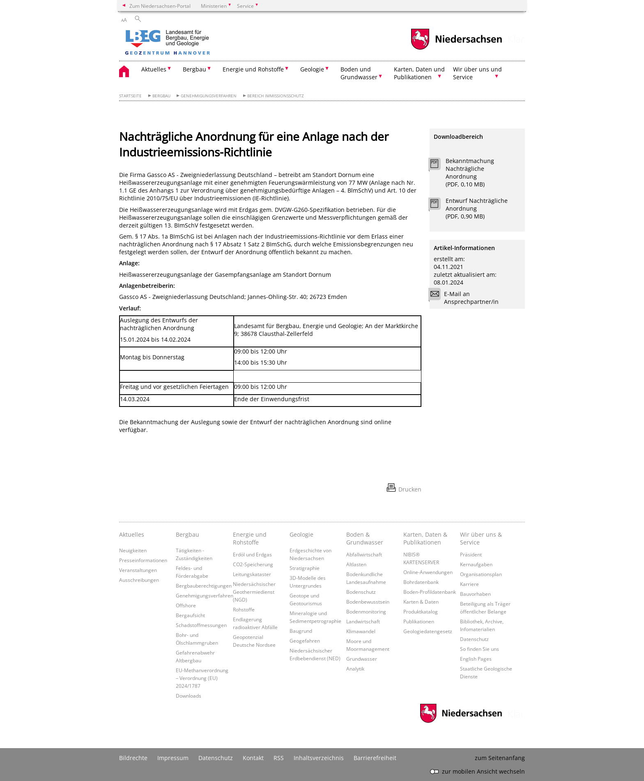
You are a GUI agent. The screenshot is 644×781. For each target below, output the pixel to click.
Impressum (173, 758)
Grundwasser (361, 658)
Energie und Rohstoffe (250, 538)
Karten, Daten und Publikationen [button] (419, 73)
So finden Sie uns (479, 648)
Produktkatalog (420, 611)
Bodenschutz (361, 591)
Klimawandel (360, 631)
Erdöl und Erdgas (252, 554)
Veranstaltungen (138, 570)
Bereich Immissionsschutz (275, 96)
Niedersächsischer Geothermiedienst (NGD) (254, 592)
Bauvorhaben (475, 593)
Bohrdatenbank (421, 582)
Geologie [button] (312, 69)
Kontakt (253, 758)
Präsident (471, 554)
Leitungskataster (252, 574)
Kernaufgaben (476, 564)
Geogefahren (305, 640)
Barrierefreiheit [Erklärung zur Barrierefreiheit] (375, 758)
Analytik (355, 668)
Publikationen (418, 621)
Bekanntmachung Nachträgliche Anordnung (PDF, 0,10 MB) (470, 172)
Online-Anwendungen (428, 572)
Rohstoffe (244, 609)
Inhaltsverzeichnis (319, 758)
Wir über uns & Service (481, 538)
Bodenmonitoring (366, 611)
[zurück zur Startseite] (191, 43)
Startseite (130, 96)
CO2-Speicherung (253, 564)
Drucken (409, 489)
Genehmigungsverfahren (209, 96)
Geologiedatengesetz (427, 631)
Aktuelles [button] (153, 69)
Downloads (188, 695)
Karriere (469, 584)
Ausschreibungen (139, 580)
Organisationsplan (481, 574)
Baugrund (301, 630)
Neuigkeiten (133, 550)
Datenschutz (474, 639)
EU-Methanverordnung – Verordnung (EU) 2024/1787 (202, 678)
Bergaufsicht (190, 615)
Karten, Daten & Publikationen (425, 538)
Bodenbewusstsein (367, 601)
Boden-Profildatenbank (429, 591)
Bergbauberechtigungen (204, 585)
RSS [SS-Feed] (279, 758)
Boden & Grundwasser (364, 538)
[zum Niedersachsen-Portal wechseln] (456, 49)
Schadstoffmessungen (201, 625)
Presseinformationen (143, 560)
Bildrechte (133, 758)
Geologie (301, 534)
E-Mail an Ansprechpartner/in (466, 298)
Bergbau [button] (194, 69)
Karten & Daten (421, 601)
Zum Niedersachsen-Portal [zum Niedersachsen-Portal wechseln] (160, 5)
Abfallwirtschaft (364, 554)
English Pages (476, 658)
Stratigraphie (305, 568)
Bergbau (161, 96)
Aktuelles (131, 534)
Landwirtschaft (363, 621)
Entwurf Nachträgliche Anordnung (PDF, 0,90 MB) (477, 208)
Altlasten (356, 564)
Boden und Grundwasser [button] (358, 73)
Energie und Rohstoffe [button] (253, 69)
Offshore (186, 605)
